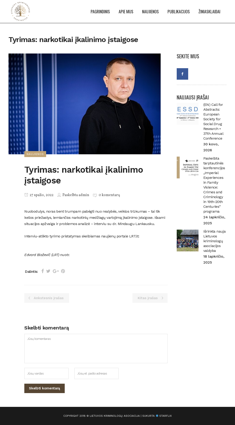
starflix (165, 415)
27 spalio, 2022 (38, 195)
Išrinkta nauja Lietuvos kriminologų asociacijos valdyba (214, 241)
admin (83, 195)
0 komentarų (109, 195)
